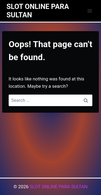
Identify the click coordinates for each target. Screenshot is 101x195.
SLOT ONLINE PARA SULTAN (59, 186)
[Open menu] (90, 10)
